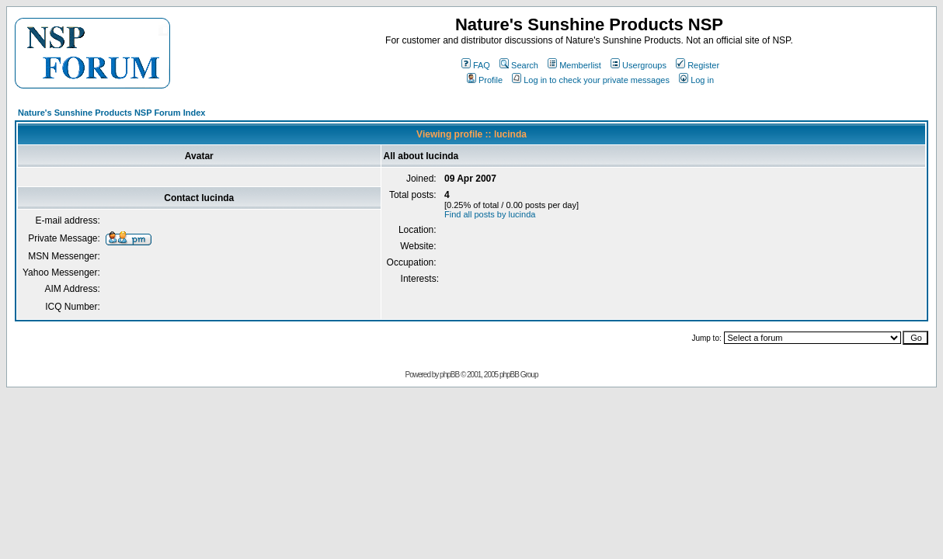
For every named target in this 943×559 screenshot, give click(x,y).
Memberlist (574, 65)
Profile (485, 80)
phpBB (449, 374)
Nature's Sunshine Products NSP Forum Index (111, 112)
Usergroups (638, 65)
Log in (696, 80)
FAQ (475, 65)
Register (697, 65)
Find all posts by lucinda (489, 214)
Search (518, 65)
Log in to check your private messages (591, 80)
